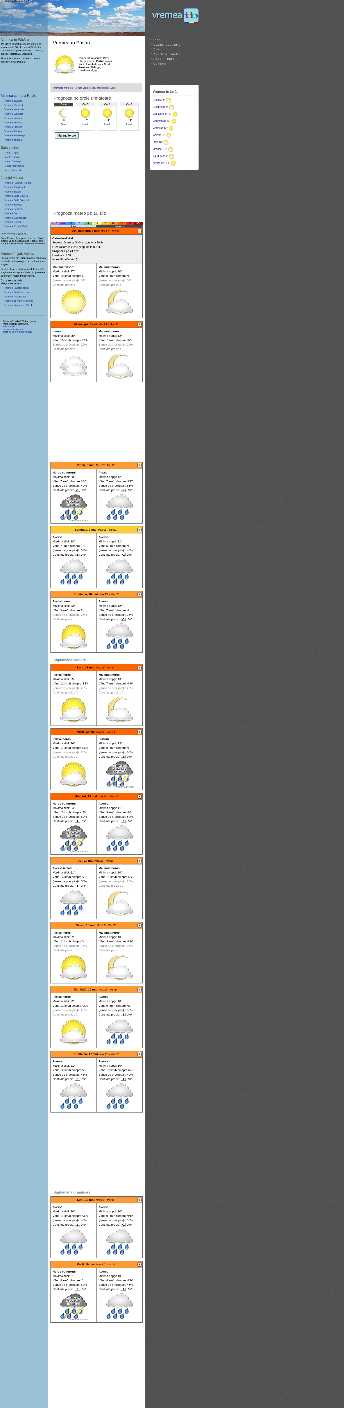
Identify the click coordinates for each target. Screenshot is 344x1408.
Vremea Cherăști (13, 105)
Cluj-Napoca (160, 113)
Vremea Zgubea (13, 140)
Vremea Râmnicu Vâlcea (17, 183)
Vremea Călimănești (15, 217)
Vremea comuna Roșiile (19, 95)
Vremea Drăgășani (14, 187)
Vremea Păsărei (13, 118)
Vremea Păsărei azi (15, 296)
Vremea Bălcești (13, 204)
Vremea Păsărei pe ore (17, 292)
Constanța (159, 120)
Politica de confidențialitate (17, 331)
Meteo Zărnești (12, 170)
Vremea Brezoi (12, 213)
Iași (155, 142)
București (158, 106)
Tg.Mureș (158, 156)
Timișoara (158, 163)
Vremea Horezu (13, 222)
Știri (157, 49)
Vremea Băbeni (12, 191)
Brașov (157, 99)
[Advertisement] (96, 173)
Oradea (157, 149)
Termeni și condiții (13, 329)
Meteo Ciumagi (12, 161)
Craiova (157, 128)
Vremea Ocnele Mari (15, 226)
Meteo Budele (12, 157)
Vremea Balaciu (13, 100)
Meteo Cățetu (11, 152)
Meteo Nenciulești (14, 165)
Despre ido (9, 326)
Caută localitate (167, 44)
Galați (156, 135)
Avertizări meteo (167, 54)
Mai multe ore (66, 135)
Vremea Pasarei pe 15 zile (18, 305)
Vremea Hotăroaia (14, 109)
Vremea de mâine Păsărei (18, 300)
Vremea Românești (14, 135)
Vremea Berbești (13, 209)
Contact (160, 63)
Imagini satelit (165, 58)
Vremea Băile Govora (16, 195)
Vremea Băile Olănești (16, 200)
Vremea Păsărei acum (16, 287)
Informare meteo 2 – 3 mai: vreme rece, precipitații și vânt (84, 87)
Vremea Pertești (13, 122)
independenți (27, 275)
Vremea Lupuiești (13, 113)
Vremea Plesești (13, 127)
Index (158, 39)
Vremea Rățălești (13, 131)
